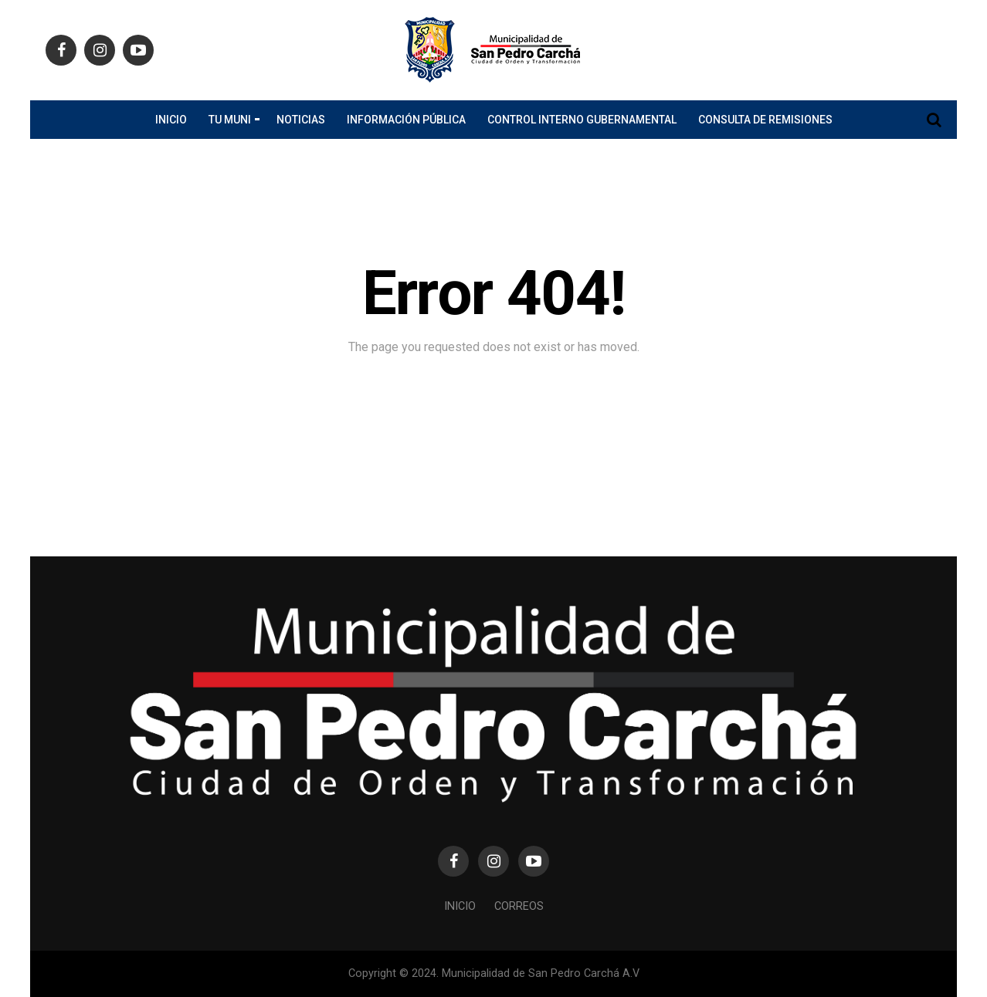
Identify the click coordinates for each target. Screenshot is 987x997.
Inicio (171, 119)
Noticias (300, 119)
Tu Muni (230, 119)
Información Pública (406, 119)
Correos (519, 906)
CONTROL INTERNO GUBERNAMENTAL (582, 119)
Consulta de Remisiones (765, 119)
